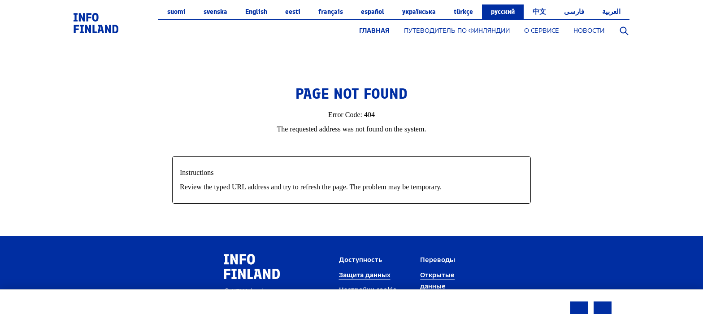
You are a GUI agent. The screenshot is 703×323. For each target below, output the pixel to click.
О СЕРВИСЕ (541, 31)
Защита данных (365, 275)
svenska (215, 12)
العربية (611, 12)
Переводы (437, 260)
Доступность (360, 260)
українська (419, 12)
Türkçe (463, 12)
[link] (96, 22)
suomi (176, 12)
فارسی (574, 12)
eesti (292, 12)
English (256, 12)
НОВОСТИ (588, 31)
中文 (539, 12)
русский (503, 12)
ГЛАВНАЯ (374, 31)
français (330, 12)
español (372, 12)
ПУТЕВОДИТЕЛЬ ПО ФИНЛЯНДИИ (457, 31)
